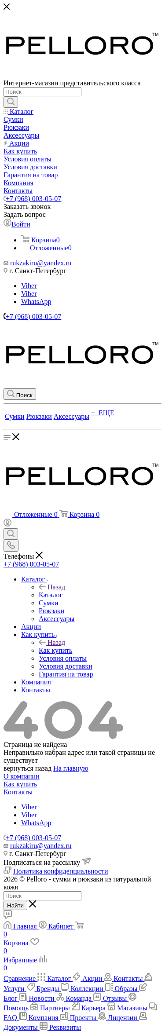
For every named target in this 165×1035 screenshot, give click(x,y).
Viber (29, 285)
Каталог (50, 595)
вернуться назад (27, 768)
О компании (22, 776)
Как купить (55, 650)
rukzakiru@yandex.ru (41, 263)
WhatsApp (36, 301)
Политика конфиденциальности (60, 871)
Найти (15, 905)
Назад (52, 587)
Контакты (18, 792)
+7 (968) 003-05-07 (33, 198)
